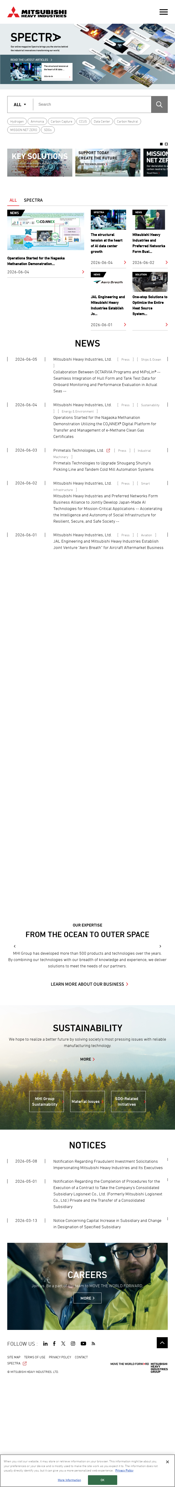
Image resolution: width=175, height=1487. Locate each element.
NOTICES (87, 1251)
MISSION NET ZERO (23, 130)
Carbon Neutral (127, 121)
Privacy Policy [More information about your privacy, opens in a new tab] (124, 1470)
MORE (85, 1165)
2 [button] (166, 144)
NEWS (87, 343)
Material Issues (86, 1208)
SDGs (48, 130)
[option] (39, 163)
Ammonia (37, 121)
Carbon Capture (61, 121)
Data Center (102, 121)
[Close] (167, 1462)
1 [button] (161, 144)
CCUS (83, 121)
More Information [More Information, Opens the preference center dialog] (69, 1480)
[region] (87, 1470)
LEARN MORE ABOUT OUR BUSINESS (87, 1091)
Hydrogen (17, 121)
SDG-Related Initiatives (126, 1208)
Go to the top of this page (162, 1449)
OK (102, 1480)
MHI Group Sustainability (45, 1208)
